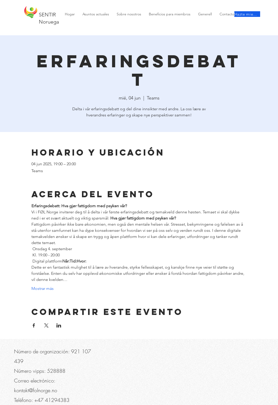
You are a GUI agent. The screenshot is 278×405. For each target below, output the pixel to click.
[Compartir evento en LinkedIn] (58, 325)
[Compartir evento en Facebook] (33, 325)
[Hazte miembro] (247, 14)
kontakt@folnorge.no (35, 390)
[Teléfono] (22, 5)
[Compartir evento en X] (46, 325)
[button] (43, 5)
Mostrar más (42, 288)
